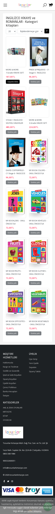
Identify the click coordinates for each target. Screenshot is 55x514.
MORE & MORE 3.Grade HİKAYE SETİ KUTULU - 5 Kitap (38, 123)
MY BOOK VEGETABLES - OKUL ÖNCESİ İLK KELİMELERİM (39, 324)
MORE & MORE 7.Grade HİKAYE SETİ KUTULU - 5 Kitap (15, 72)
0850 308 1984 (9, 453)
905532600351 (9, 460)
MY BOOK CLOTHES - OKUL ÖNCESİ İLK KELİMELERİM (38, 274)
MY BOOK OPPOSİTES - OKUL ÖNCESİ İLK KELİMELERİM (16, 324)
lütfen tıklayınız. (34, 511)
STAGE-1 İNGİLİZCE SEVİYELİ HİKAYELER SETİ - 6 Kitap (14, 123)
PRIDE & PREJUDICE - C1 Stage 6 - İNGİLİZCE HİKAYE (39, 72)
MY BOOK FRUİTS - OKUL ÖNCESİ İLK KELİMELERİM (14, 274)
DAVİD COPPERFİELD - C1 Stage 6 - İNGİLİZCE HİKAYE (16, 173)
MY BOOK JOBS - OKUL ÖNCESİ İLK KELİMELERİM (15, 223)
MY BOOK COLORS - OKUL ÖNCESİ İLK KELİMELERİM (37, 173)
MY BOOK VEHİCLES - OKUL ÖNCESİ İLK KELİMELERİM (38, 223)
